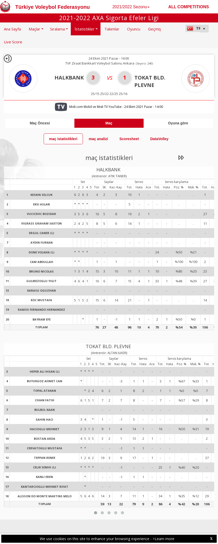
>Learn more (163, 538)
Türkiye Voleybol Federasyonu (52, 7)
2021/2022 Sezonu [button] (131, 7)
